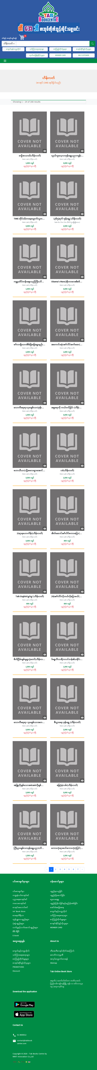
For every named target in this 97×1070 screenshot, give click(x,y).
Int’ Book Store (19, 911)
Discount (16, 971)
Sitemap (53, 963)
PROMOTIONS (18, 967)
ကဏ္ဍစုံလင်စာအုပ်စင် (21, 895)
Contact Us (18, 1025)
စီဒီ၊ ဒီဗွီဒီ (16, 931)
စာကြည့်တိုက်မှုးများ (60, 49)
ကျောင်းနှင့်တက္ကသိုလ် (13, 49)
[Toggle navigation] (5, 61)
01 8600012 (21, 1034)
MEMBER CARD (60, 55)
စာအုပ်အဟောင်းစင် (20, 907)
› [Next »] (82, 869)
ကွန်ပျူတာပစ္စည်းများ (21, 919)
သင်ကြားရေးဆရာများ (58, 915)
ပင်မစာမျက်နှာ (18, 891)
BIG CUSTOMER (83, 55)
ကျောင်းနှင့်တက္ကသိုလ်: (21, 951)
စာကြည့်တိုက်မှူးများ (58, 919)
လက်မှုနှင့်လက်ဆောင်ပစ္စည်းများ (25, 927)
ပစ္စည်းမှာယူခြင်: (56, 891)
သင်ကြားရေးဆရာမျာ (37, 49)
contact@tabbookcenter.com (24, 1042)
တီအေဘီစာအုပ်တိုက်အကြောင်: (62, 951)
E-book (16, 935)
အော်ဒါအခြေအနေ (57, 907)
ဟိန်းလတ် (8, 43)
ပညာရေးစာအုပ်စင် (20, 899)
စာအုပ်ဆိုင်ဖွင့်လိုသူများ (83, 49)
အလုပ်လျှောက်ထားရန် (59, 959)
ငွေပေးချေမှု (54, 899)
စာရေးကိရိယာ (18, 915)
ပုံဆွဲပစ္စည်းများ (18, 923)
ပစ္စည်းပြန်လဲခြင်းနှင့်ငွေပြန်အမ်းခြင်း (64, 903)
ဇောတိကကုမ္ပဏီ (56, 955)
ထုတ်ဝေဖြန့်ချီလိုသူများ (37, 55)
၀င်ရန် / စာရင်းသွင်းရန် (9, 38)
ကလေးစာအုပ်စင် (19, 903)
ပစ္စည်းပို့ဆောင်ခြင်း (57, 895)
